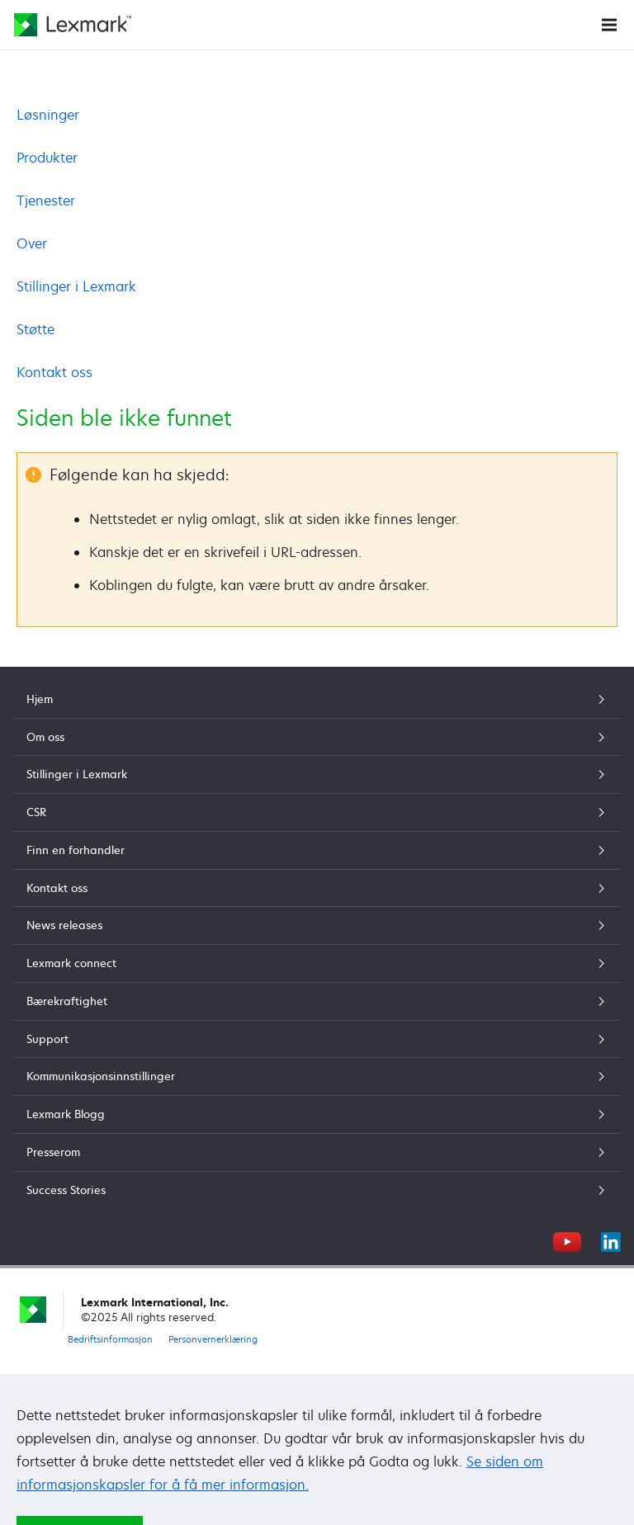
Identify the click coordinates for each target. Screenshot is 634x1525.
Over (32, 243)
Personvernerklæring (213, 1339)
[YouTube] (567, 1239)
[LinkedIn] (611, 1239)
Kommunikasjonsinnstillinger (317, 1076)
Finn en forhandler (317, 850)
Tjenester (46, 200)
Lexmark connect (317, 963)
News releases (317, 925)
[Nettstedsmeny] (609, 23)
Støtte (35, 329)
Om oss (317, 736)
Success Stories (317, 1190)
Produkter (47, 158)
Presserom (317, 1152)
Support (317, 1039)
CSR (317, 812)
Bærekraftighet (317, 1001)
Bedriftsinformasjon (110, 1339)
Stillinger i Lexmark (76, 286)
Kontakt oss (54, 372)
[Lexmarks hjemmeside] (72, 24)
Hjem (317, 699)
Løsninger (48, 115)
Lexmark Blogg (317, 1114)
